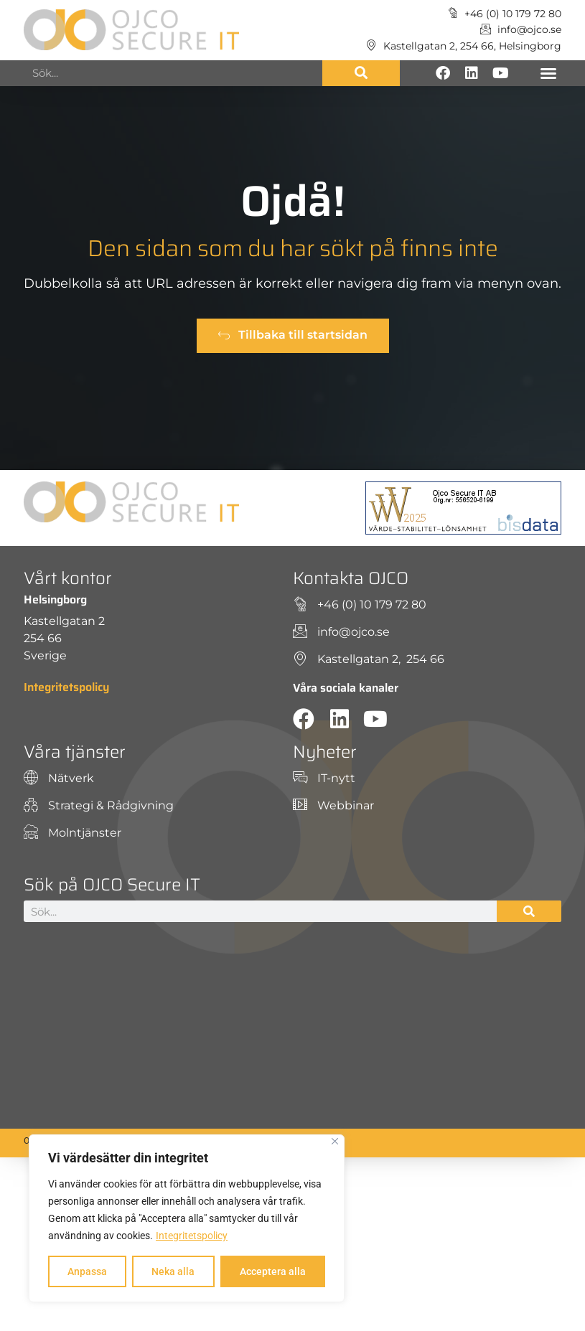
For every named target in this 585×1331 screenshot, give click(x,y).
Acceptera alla (273, 1271)
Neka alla (173, 1271)
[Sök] (361, 73)
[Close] (335, 1141)
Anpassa (87, 1271)
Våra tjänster (75, 752)
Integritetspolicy (192, 1235)
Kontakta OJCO (350, 578)
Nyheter (325, 752)
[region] (187, 1218)
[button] (548, 73)
